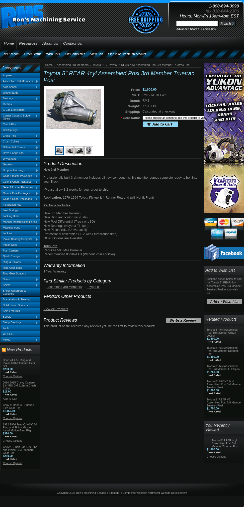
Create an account (134, 54)
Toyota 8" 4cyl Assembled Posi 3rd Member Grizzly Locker (222, 332)
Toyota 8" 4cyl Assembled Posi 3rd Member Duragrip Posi (223, 350)
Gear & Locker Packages (19, 187)
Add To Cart (10, 398)
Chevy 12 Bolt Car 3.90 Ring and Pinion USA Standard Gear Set (20, 449)
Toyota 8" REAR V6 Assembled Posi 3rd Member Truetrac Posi (224, 402)
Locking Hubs (19, 216)
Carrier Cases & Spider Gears (19, 117)
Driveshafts (19, 159)
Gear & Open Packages (19, 182)
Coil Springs (10, 129)
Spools (19, 317)
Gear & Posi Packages (19, 193)
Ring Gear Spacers (14, 273)
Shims (19, 285)
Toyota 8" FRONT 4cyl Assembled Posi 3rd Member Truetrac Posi (224, 384)
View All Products (56, 309)
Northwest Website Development (167, 492)
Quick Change (19, 256)
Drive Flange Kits (19, 153)
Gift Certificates (75, 54)
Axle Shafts (19, 87)
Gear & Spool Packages (19, 199)
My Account (11, 54)
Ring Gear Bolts (19, 268)
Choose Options (12, 376)
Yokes (19, 340)
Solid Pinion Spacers (15, 305)
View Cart (96, 54)
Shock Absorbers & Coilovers (14, 292)
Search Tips (208, 28)
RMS (146, 100)
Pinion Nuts (19, 245)
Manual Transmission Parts (19, 222)
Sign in (112, 54)
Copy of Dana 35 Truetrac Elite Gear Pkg (18, 406)
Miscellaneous (19, 228)
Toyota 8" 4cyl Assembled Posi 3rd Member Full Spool (223, 368)
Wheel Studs (10, 92)
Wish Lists (53, 54)
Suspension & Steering (17, 299)
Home (49, 64)
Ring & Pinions (19, 262)
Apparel (7, 75)
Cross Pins (19, 136)
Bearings (19, 98)
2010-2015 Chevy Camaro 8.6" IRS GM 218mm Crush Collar (19, 385)
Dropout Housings (19, 170)
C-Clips (7, 104)
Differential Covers (19, 147)
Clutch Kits (9, 124)
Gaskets (19, 164)
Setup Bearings (19, 322)
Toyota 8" (98, 64)
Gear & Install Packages (19, 176)
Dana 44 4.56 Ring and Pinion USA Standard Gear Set (19, 363)
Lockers (19, 233)
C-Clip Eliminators (14, 109)
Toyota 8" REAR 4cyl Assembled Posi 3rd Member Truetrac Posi (225, 443)
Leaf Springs (10, 210)
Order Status (32, 54)
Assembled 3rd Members (19, 81)
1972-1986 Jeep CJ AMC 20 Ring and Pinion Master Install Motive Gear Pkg (20, 427)
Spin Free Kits (11, 310)
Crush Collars (19, 141)
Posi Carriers (19, 251)
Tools (6, 328)
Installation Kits (19, 205)
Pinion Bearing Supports (19, 239)
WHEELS (8, 333)
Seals (19, 279)
